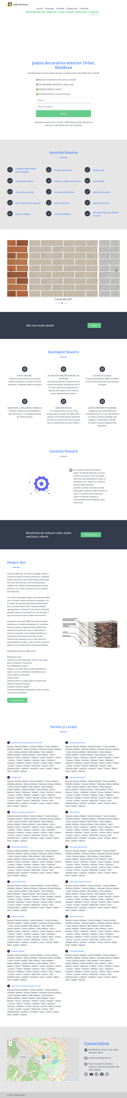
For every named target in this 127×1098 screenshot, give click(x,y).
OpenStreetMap (74, 1080)
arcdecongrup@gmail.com (100, 1058)
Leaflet (63, 1080)
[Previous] (10, 270)
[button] (43, 1057)
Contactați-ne (90, 534)
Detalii (94, 325)
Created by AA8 (19, 1095)
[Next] (116, 270)
